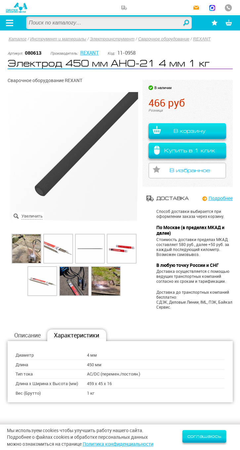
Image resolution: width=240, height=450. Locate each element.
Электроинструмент (112, 38)
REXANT (202, 38)
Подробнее (221, 198)
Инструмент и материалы (58, 38)
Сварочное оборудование (163, 38)
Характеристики (76, 335)
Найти (186, 23)
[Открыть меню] (9, 22)
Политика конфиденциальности (118, 444)
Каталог (17, 38)
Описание (27, 335)
